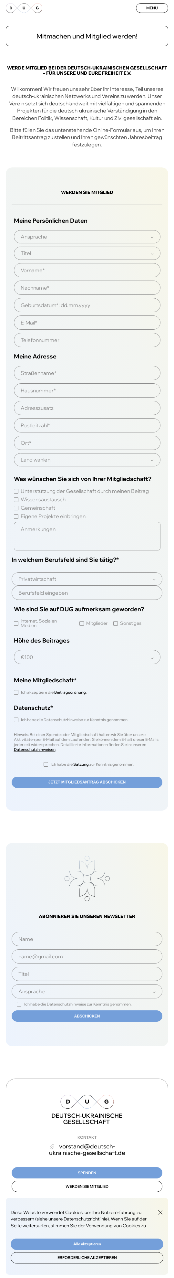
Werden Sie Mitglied (87, 1186)
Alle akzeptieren (87, 1244)
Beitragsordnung (70, 692)
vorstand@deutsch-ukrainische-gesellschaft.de (87, 1149)
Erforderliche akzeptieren (87, 1257)
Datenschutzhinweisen (35, 749)
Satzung (81, 764)
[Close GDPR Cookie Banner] (160, 1212)
